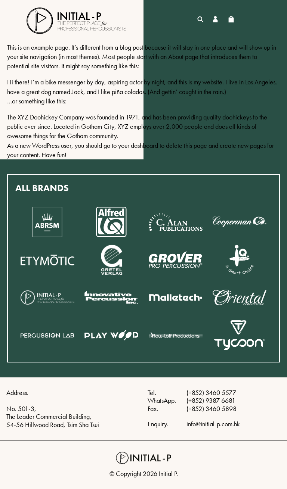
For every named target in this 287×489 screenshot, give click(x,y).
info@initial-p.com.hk (213, 424)
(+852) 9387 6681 (210, 400)
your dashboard (138, 145)
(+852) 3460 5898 (211, 408)
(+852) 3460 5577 (211, 392)
